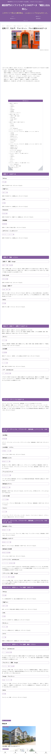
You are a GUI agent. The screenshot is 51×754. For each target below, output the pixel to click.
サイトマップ (12, 750)
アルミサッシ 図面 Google (15, 169)
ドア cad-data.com (6, 377)
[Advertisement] (25, 58)
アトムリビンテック (13, 139)
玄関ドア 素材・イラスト (14, 115)
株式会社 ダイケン (13, 141)
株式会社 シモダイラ (13, 149)
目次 (24, 100)
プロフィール (25, 750)
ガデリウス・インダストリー (15, 113)
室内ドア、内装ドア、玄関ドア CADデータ (17, 123)
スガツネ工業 (12, 143)
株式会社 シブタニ (13, 148)
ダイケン (4, 344)
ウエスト (11, 144)
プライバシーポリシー (31, 750)
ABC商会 (11, 134)
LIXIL (11, 108)
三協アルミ (12, 106)
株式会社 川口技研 (13, 151)
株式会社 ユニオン (13, 138)
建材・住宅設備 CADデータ (6, 724)
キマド (11, 164)
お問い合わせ (39, 750)
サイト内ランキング (19, 750)
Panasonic (12, 110)
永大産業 (11, 126)
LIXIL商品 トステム (13, 136)
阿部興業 (11, 111)
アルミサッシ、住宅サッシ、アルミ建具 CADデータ (18, 156)
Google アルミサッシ (14, 171)
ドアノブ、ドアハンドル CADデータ (15, 131)
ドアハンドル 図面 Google (15, 154)
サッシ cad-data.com (14, 168)
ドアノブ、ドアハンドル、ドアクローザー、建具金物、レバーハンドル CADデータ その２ (26, 146)
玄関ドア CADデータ (13, 103)
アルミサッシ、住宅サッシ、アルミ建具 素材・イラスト (19, 166)
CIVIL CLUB (12, 118)
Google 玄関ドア (5, 293)
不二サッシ (12, 163)
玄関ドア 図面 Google (14, 116)
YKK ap (11, 105)
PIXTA (11, 121)
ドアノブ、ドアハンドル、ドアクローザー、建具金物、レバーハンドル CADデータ (24, 133)
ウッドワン (12, 128)
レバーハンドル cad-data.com (15, 153)
